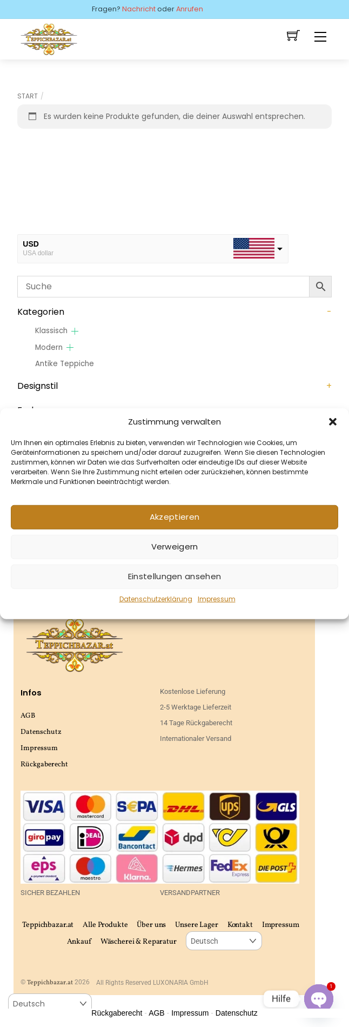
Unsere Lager (196, 925)
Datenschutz (41, 732)
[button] (332, 421)
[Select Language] (224, 940)
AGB (28, 716)
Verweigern (174, 546)
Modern (49, 347)
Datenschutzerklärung (155, 599)
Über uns (151, 925)
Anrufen (189, 9)
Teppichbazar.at (47, 925)
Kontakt (240, 925)
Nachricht (139, 9)
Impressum (217, 599)
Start (27, 96)
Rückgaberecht (44, 764)
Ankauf (79, 942)
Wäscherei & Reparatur (138, 942)
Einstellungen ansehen (174, 576)
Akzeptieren (174, 516)
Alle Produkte (105, 925)
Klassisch (51, 331)
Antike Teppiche (64, 364)
